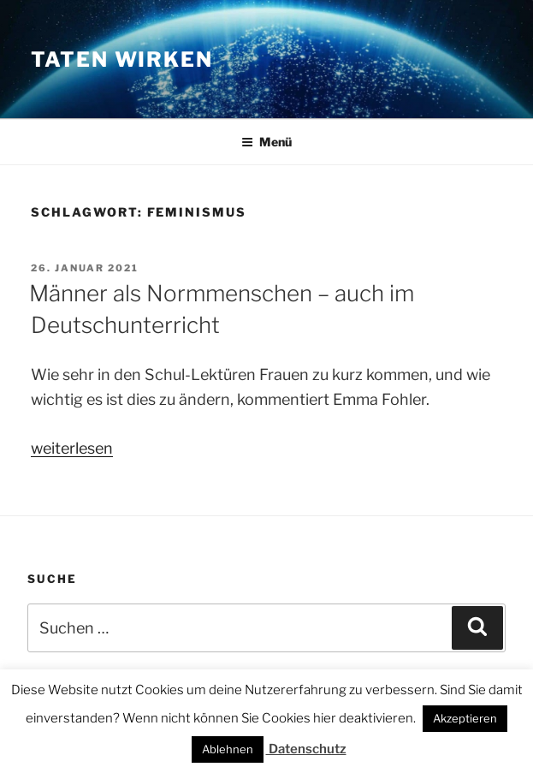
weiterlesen (72, 448)
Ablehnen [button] (227, 749)
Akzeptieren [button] (465, 718)
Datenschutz (306, 749)
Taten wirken (122, 59)
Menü (266, 141)
